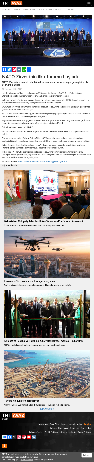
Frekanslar (74, 428)
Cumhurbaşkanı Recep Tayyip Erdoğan (46, 161)
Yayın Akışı (54, 424)
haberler (6, 9)
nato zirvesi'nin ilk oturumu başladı (56, 9)
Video (79, 424)
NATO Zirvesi (24, 161)
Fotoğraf (71, 424)
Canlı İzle (87, 424)
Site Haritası (86, 428)
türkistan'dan (29, 9)
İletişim (53, 428)
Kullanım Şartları (36, 432)
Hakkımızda (63, 428)
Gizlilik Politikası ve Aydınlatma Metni (60, 432)
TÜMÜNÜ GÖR (47, 409)
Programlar (43, 424)
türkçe (16, 9)
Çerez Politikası (84, 432)
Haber (63, 424)
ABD (66, 161)
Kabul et (86, 455)
